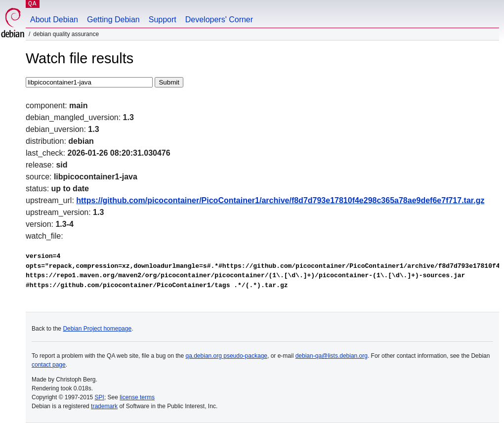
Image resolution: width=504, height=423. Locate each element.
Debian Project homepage (97, 328)
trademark (104, 406)
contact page (49, 364)
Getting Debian (113, 19)
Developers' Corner (219, 19)
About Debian (54, 19)
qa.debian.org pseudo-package (226, 355)
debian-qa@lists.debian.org (331, 355)
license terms (137, 397)
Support (162, 19)
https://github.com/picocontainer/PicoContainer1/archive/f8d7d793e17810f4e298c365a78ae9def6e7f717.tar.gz (280, 200)
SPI (99, 397)
